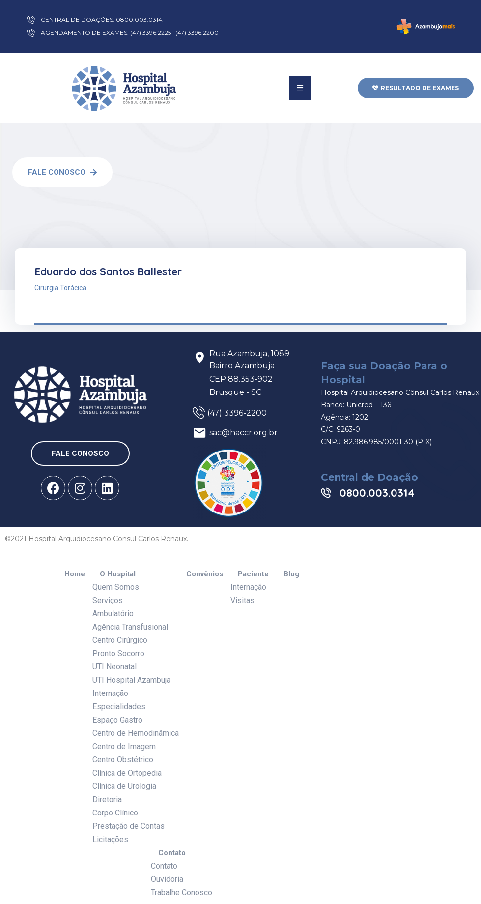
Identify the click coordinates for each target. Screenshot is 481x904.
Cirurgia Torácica (60, 288)
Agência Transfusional (130, 627)
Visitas (242, 600)
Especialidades (118, 706)
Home (74, 574)
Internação (110, 693)
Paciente (253, 574)
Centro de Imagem (124, 746)
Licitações (110, 839)
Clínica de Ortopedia (127, 773)
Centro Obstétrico (122, 759)
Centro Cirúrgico (119, 640)
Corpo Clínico (115, 812)
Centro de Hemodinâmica (135, 733)
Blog (291, 574)
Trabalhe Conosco (181, 892)
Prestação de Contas (128, 826)
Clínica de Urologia (124, 786)
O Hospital (118, 574)
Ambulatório (113, 613)
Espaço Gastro (117, 719)
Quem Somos (115, 587)
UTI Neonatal (114, 666)
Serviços (107, 600)
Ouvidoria (167, 879)
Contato (172, 853)
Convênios (204, 574)
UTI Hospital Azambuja (131, 680)
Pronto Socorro (118, 653)
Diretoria (107, 799)
